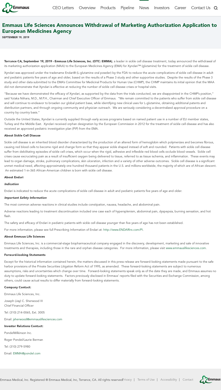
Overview (87, 7)
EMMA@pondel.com (26, 353)
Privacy (127, 379)
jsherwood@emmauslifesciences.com (37, 319)
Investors (161, 7)
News (144, 7)
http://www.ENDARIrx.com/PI (123, 230)
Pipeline (127, 7)
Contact (188, 379)
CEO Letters (63, 7)
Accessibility (168, 379)
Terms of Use (146, 379)
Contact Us (200, 7)
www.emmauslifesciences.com (186, 248)
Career (180, 7)
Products (108, 7)
